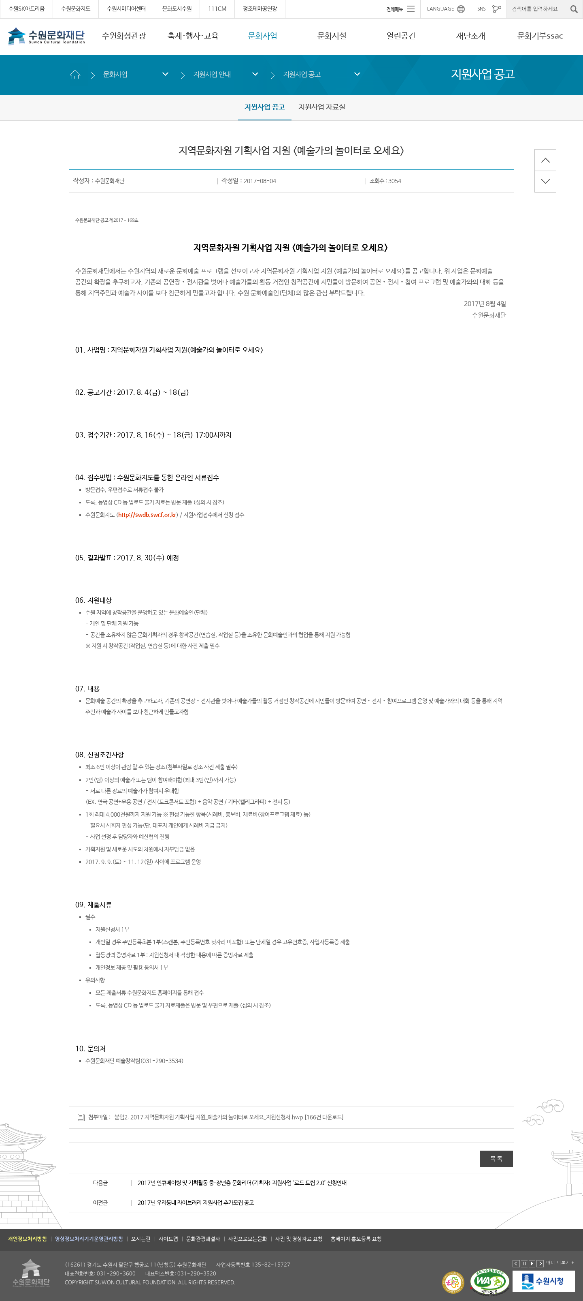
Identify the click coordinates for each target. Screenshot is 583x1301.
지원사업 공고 (301, 74)
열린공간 (401, 36)
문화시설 (332, 36)
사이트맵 (168, 1239)
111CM (217, 9)
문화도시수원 (176, 9)
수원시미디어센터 (126, 9)
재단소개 (470, 36)
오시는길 (141, 1239)
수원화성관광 (124, 36)
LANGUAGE (440, 8)
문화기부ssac (540, 36)
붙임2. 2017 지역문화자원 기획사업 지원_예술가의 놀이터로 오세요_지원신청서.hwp (209, 1117)
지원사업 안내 (211, 74)
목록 (496, 1158)
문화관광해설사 (203, 1239)
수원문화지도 (75, 9)
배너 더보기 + (560, 1262)
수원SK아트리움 (27, 9)
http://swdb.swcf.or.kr (147, 515)
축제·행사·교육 (193, 36)
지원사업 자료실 (321, 107)
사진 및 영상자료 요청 (299, 1239)
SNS (481, 8)
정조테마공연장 (260, 9)
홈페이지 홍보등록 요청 (356, 1239)
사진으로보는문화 (247, 1239)
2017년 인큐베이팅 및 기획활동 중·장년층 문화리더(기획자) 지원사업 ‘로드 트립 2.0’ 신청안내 (242, 1183)
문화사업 (262, 36)
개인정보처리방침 (27, 1239)
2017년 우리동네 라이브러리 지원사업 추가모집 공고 (196, 1203)
